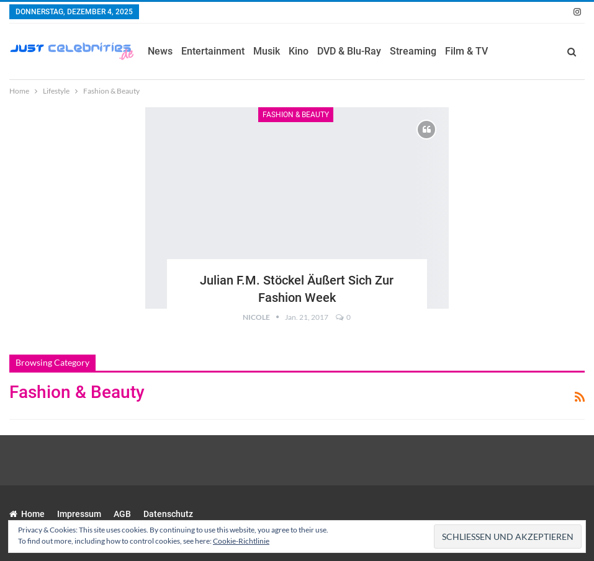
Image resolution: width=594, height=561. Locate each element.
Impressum (79, 514)
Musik (266, 51)
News (160, 51)
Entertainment (213, 51)
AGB (122, 514)
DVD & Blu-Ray (349, 51)
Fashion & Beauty (296, 114)
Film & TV (466, 51)
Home (27, 514)
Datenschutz (168, 514)
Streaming (413, 51)
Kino (298, 51)
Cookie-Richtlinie (241, 541)
